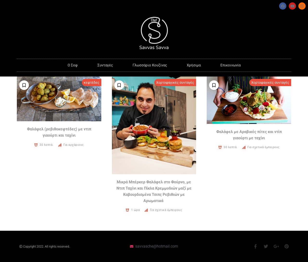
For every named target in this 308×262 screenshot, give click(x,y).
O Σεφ (73, 65)
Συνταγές (105, 65)
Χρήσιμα (194, 65)
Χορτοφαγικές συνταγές (175, 82)
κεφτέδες (91, 82)
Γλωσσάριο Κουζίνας (150, 65)
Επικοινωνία (230, 65)
